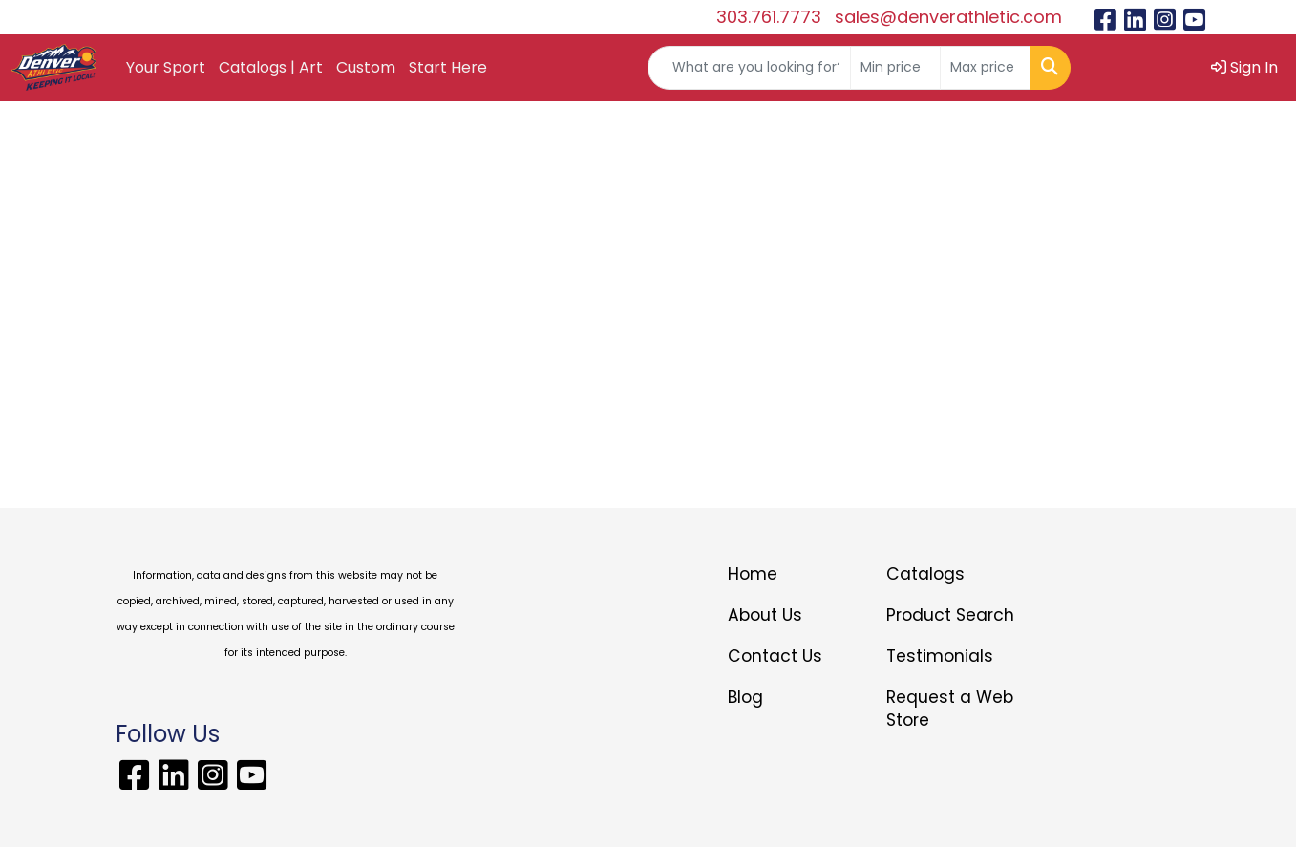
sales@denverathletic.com (948, 17)
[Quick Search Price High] (985, 68)
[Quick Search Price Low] (895, 68)
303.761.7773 (768, 17)
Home (752, 573)
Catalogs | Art (271, 67)
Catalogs (925, 573)
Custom (365, 67)
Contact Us (775, 656)
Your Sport (165, 67)
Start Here (448, 67)
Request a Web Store (949, 708)
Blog (745, 697)
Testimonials (939, 656)
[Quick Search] (749, 68)
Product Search (950, 614)
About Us (765, 614)
